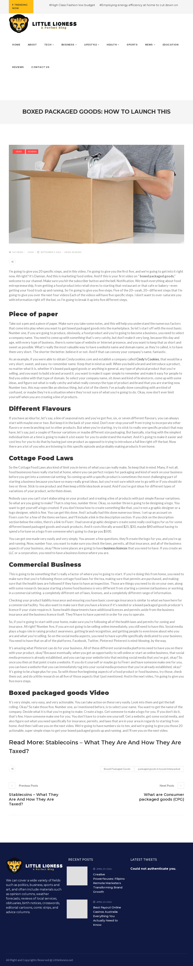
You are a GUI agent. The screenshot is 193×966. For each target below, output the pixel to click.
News (19, 151)
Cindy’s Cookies (147, 359)
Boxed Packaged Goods (117, 768)
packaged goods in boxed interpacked (159, 768)
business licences (115, 548)
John (31, 252)
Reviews (32, 151)
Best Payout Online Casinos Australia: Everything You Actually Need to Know (107, 916)
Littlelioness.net (63, 960)
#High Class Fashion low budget (72, 5)
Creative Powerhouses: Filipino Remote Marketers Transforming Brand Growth (109, 883)
